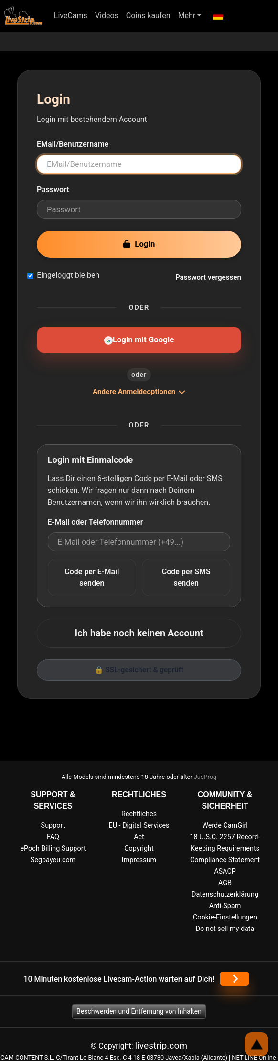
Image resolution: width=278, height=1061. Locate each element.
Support (53, 825)
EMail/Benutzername (72, 144)
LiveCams (70, 15)
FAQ (53, 837)
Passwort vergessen (208, 277)
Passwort (53, 189)
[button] (217, 15)
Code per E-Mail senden (91, 577)
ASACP (225, 871)
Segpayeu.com (53, 860)
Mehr (187, 15)
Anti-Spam (225, 906)
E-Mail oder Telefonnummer (95, 521)
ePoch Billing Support (53, 848)
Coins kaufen (148, 15)
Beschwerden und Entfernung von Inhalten (139, 1011)
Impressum (139, 860)
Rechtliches (139, 814)
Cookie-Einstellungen (225, 917)
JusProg (205, 776)
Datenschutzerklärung (225, 894)
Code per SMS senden (186, 577)
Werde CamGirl (225, 825)
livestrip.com (161, 1045)
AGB (225, 883)
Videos (106, 15)
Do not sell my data (225, 929)
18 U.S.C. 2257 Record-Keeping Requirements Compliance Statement (225, 848)
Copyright (138, 848)
